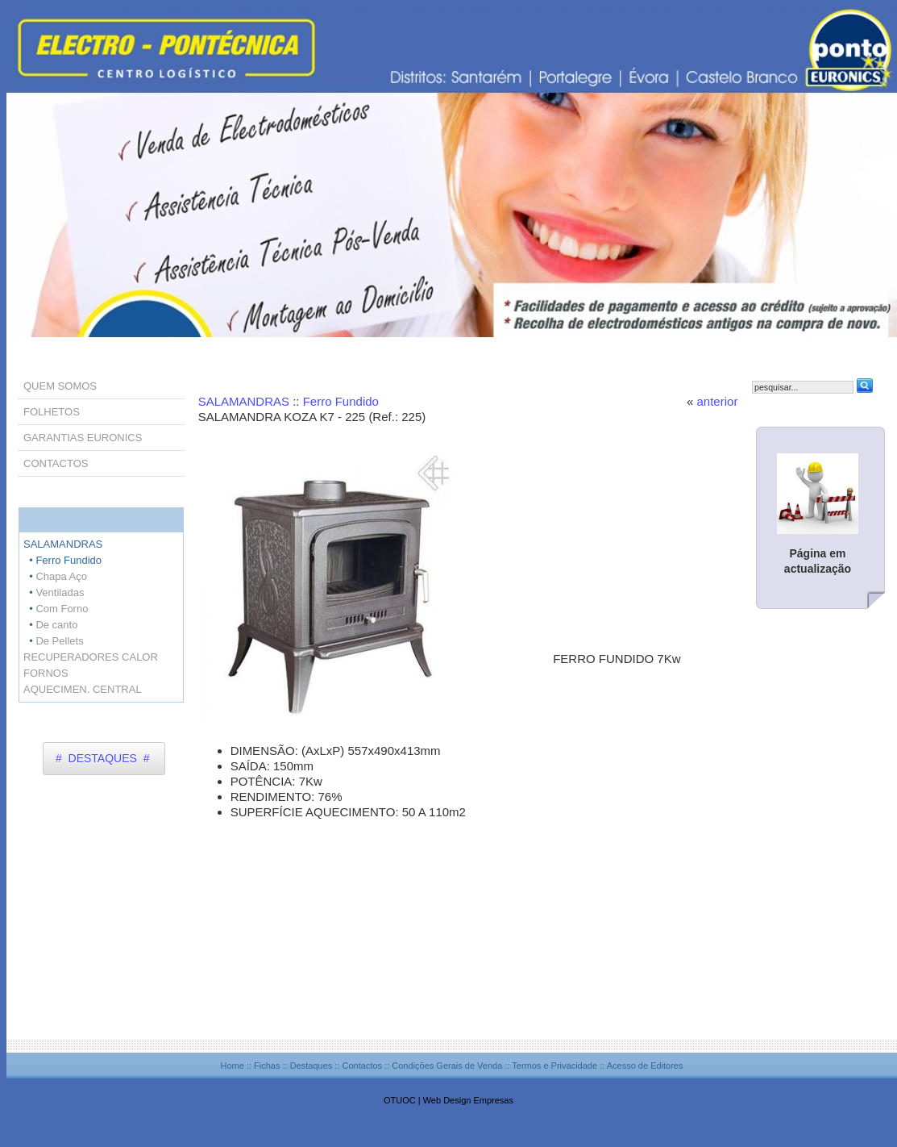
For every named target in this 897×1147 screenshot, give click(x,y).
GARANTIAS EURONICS (82, 438)
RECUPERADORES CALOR (90, 657)
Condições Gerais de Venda (447, 1065)
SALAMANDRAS (245, 401)
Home (231, 1065)
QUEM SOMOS (60, 386)
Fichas (267, 1065)
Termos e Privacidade (554, 1065)
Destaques (311, 1065)
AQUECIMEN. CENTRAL (82, 689)
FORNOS (46, 673)
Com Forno (61, 609)
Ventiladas (59, 592)
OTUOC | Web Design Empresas (448, 1100)
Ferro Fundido (341, 401)
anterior (717, 401)
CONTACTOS (55, 463)
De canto (56, 625)
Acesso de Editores (645, 1065)
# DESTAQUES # (102, 758)
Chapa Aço (61, 576)
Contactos (363, 1065)
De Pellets (59, 641)
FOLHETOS (51, 412)
